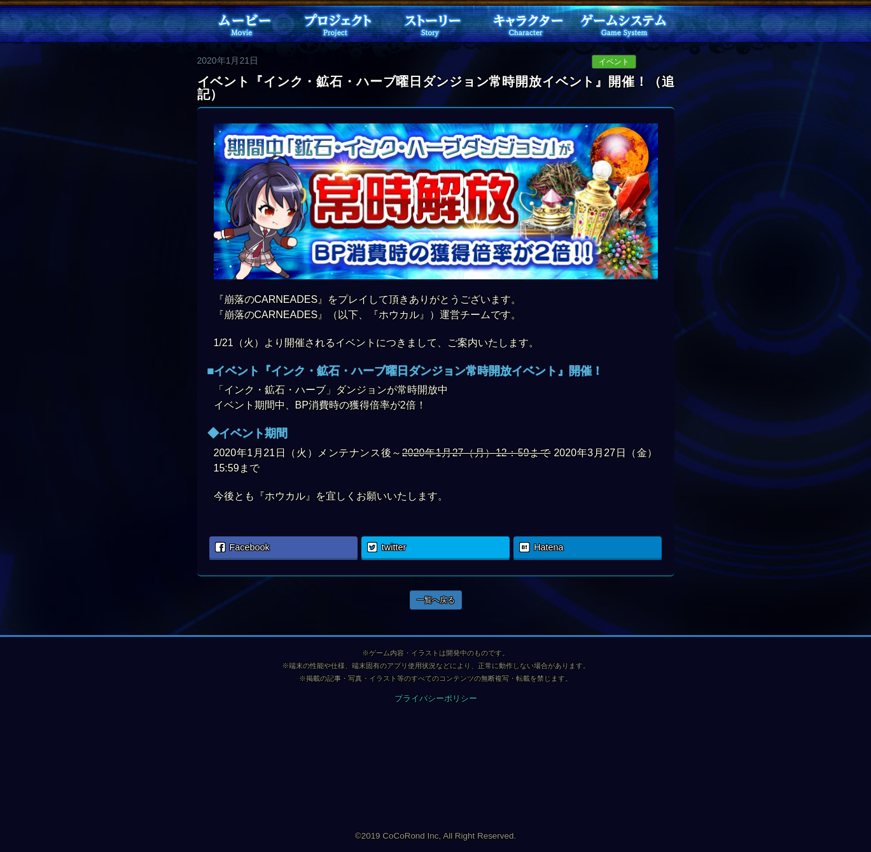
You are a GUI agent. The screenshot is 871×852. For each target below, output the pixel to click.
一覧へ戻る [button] (436, 600)
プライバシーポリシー (435, 698)
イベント (614, 61)
